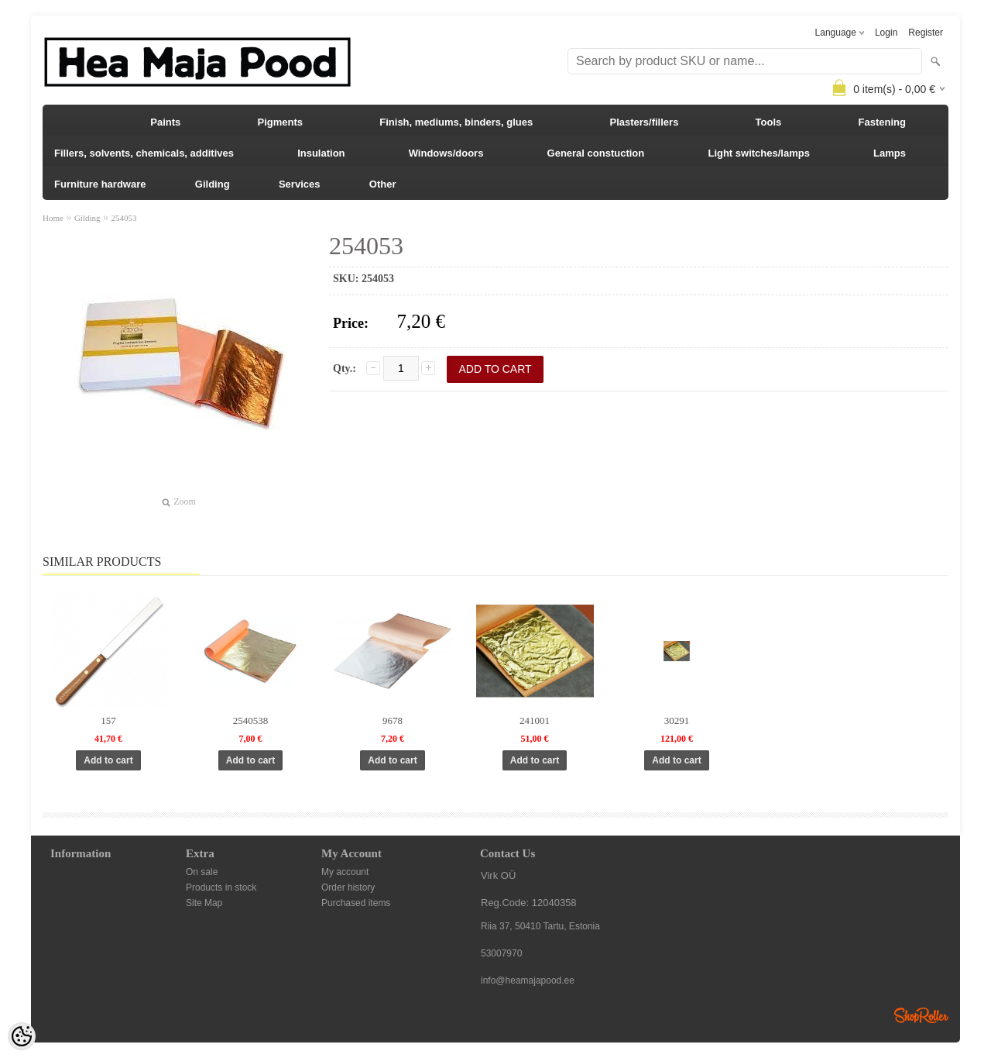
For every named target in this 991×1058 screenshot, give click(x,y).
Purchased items (355, 903)
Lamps (889, 153)
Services (300, 184)
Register (925, 32)
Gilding (212, 184)
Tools (769, 122)
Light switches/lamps (758, 153)
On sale (202, 872)
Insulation (321, 153)
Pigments (280, 122)
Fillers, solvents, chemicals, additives (144, 153)
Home (53, 217)
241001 (535, 720)
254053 (124, 217)
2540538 (251, 720)
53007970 (501, 953)
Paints (165, 122)
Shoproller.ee (921, 1015)
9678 (392, 720)
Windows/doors (446, 153)
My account (345, 872)
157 (108, 720)
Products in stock (221, 887)
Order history (348, 887)
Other (382, 184)
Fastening (882, 122)
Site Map (204, 903)
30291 (677, 720)
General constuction (596, 153)
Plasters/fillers (643, 122)
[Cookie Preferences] (22, 1036)
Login (886, 32)
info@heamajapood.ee (527, 980)
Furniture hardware (100, 184)
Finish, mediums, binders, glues (456, 122)
